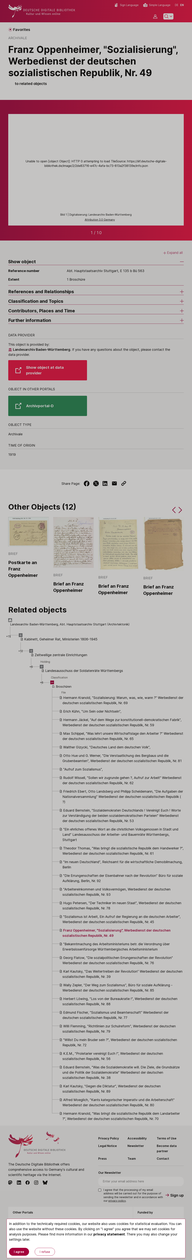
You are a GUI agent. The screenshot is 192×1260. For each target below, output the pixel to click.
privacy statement (109, 1234)
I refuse (45, 1252)
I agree (19, 1252)
